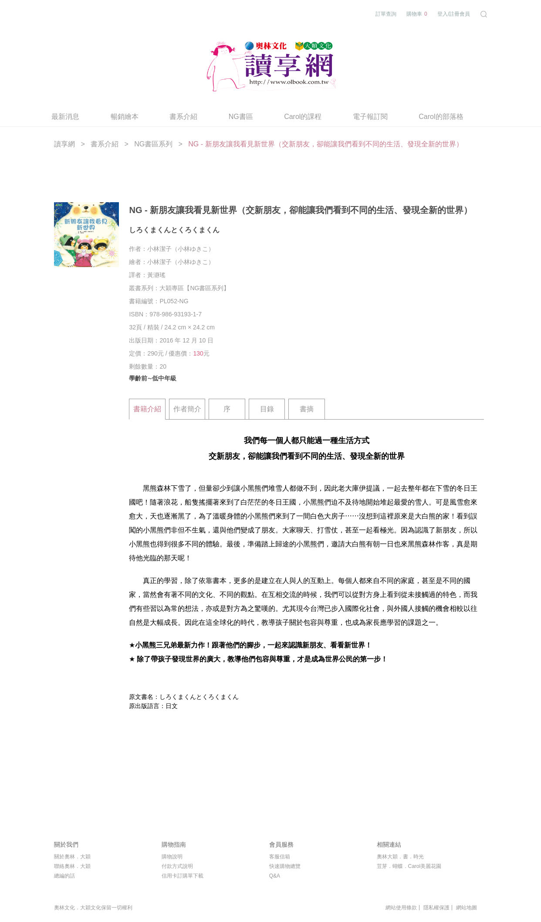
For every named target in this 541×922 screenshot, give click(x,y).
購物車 (416, 14)
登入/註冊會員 (453, 14)
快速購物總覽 (285, 866)
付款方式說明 (177, 866)
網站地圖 (466, 907)
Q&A (274, 876)
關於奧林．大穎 (72, 857)
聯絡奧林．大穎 (72, 866)
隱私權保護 (436, 907)
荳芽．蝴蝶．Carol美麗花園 (409, 866)
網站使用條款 (401, 907)
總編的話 (64, 876)
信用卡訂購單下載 (182, 876)
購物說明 (172, 857)
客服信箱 (279, 857)
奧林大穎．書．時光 (400, 857)
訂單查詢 (385, 14)
